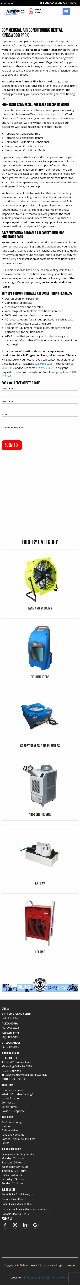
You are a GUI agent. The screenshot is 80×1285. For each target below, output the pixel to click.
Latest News (9, 1107)
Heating (6, 1126)
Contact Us (8, 1102)
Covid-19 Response (13, 1111)
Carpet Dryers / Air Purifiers (18, 1139)
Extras (5, 1143)
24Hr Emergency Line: (40, 1016)
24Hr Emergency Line (58, 2)
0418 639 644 (11, 1070)
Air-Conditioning (12, 1122)
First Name (7, 388)
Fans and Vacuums (13, 1134)
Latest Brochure (11, 1098)
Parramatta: (40, 1035)
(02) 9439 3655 (44, 368)
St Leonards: (40, 1045)
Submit (12, 445)
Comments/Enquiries (12, 427)
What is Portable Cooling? (17, 1094)
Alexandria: (40, 1026)
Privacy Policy (61, 1277)
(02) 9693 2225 (44, 363)
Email (4, 414)
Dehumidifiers (10, 1130)
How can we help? (12, 1090)
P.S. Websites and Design (37, 1277)
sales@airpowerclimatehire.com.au (26, 1074)
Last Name (7, 401)
